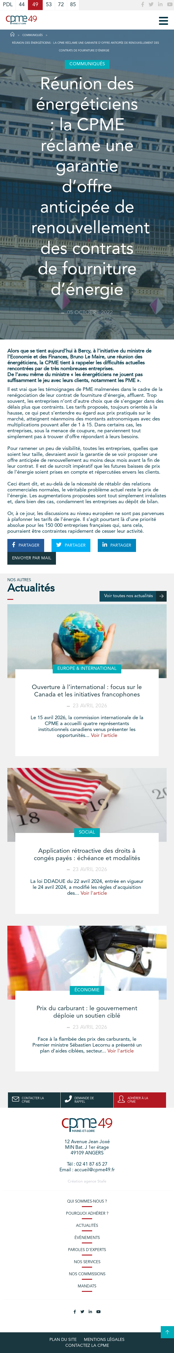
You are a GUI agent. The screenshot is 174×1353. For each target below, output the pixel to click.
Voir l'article (104, 735)
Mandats (87, 1286)
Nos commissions (87, 1274)
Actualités (87, 1226)
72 (61, 4)
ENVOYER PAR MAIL (31, 558)
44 (22, 4)
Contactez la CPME (87, 1346)
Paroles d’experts (87, 1250)
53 (49, 4)
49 (35, 4)
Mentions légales (104, 1340)
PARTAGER (25, 545)
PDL (8, 4)
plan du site (63, 1340)
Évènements (87, 1238)
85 (73, 4)
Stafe (101, 1181)
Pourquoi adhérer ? (87, 1214)
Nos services (87, 1262)
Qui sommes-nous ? (87, 1201)
